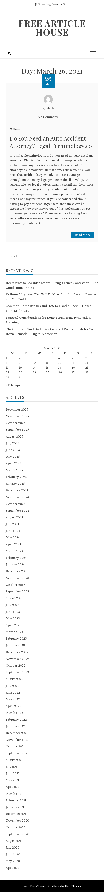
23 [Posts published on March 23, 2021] (20, 372)
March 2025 (14, 470)
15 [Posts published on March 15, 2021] (7, 367)
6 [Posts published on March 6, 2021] (72, 358)
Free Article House (52, 27)
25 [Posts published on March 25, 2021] (47, 372)
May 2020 (13, 861)
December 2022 (17, 652)
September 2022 (17, 672)
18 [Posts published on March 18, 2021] (47, 367)
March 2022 (14, 712)
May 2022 (13, 699)
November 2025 (17, 416)
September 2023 (17, 591)
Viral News (54, 886)
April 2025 (13, 463)
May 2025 (13, 456)
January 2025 (15, 483)
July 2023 (12, 605)
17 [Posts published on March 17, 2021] (34, 367)
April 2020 (13, 868)
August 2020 (14, 841)
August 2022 (14, 679)
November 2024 (17, 497)
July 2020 (12, 847)
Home (17, 129)
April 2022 (13, 706)
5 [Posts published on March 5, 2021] (59, 358)
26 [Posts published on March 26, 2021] (60, 372)
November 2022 (17, 659)
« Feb (9, 385)
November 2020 (17, 820)
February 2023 (16, 638)
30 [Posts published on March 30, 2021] (20, 377)
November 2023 (17, 578)
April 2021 (13, 787)
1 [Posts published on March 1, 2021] (6, 358)
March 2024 (14, 551)
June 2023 (13, 612)
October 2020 (16, 827)
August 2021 (14, 760)
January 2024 (15, 564)
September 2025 (17, 429)
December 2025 (17, 409)
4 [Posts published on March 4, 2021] (46, 358)
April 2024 (13, 544)
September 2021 (17, 753)
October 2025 (15, 423)
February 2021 (16, 800)
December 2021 (17, 733)
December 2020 (17, 814)
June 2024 (13, 531)
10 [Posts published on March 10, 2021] (34, 363)
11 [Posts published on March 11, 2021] (47, 363)
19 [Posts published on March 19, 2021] (59, 367)
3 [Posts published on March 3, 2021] (33, 358)
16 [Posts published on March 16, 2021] (20, 367)
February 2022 (16, 719)
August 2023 (14, 598)
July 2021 (12, 766)
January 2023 (15, 645)
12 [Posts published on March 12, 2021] (59, 363)
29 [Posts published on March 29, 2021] (7, 377)
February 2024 (16, 558)
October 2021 (15, 746)
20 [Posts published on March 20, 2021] (73, 367)
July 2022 (12, 686)
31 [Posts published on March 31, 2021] (34, 377)
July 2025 (12, 443)
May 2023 (13, 618)
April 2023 (13, 625)
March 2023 (14, 632)
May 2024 (13, 537)
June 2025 (13, 450)
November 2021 (17, 739)
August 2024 (14, 517)
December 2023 (17, 571)
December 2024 (17, 490)
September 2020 (17, 834)
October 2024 (15, 504)
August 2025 (14, 436)
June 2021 (12, 773)
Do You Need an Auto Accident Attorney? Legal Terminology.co (51, 142)
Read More (83, 235)
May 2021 (12, 780)
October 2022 (15, 665)
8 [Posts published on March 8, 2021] (6, 363)
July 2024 (12, 524)
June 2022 (13, 692)
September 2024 (17, 510)
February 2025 (16, 477)
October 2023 (15, 585)
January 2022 (15, 726)
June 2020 (13, 854)
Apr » (19, 385)
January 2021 (15, 807)
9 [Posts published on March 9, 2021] (20, 363)
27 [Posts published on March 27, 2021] (72, 372)
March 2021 (14, 793)
